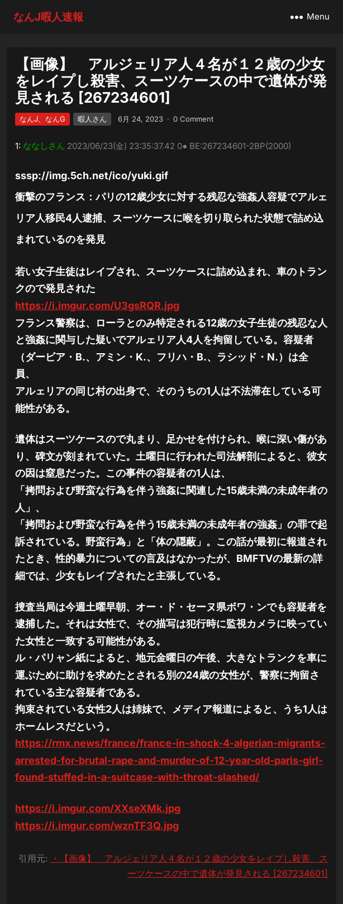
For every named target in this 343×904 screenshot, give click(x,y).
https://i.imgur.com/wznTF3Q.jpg (97, 825)
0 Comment (193, 118)
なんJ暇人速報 (48, 16)
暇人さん (92, 118)
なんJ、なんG (42, 118)
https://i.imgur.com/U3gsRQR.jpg (97, 305)
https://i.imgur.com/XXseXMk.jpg (97, 808)
